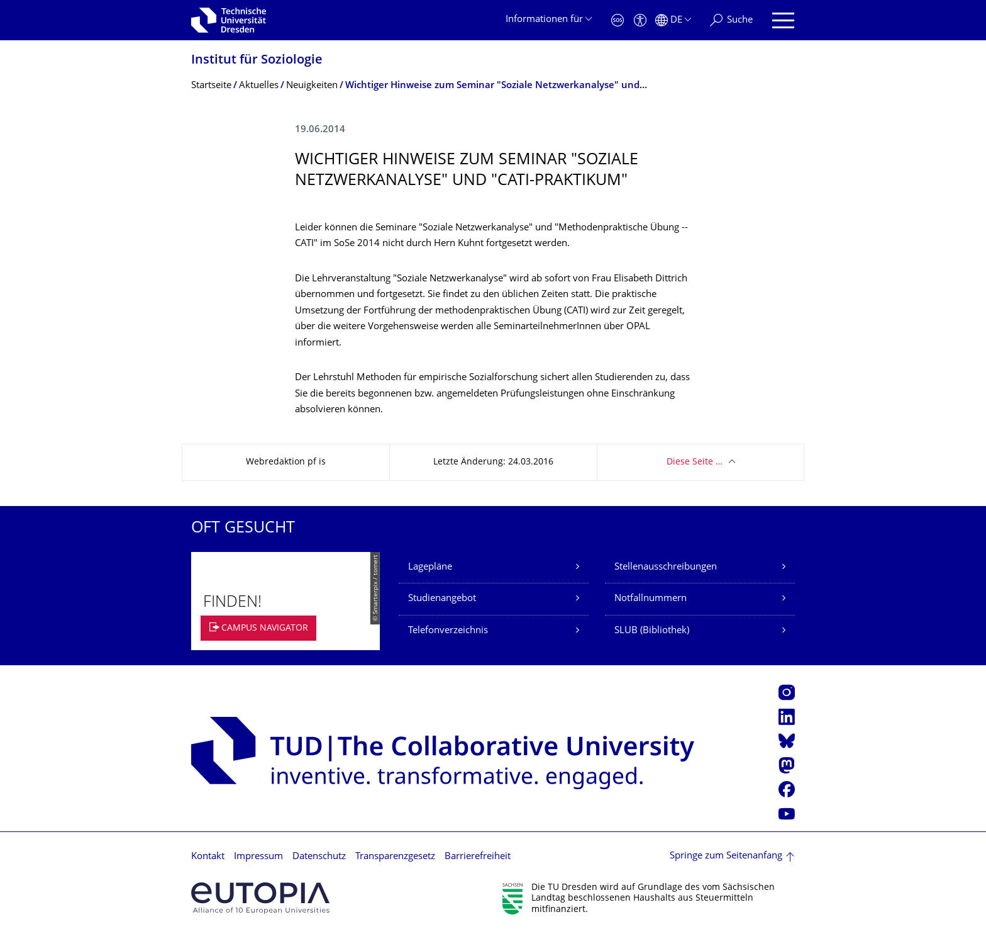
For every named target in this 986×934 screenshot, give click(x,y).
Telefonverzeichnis (448, 631)
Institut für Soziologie (257, 61)
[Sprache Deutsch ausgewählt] (673, 20)
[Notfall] (617, 20)
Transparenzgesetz (395, 857)
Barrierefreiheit (478, 857)
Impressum (258, 857)
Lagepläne (430, 567)
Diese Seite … (695, 462)
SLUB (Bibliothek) (651, 631)
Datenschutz (319, 857)
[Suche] (731, 20)
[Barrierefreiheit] (640, 20)
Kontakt (207, 857)
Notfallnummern (650, 599)
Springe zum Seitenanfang (726, 856)
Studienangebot (442, 599)
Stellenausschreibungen (665, 567)
